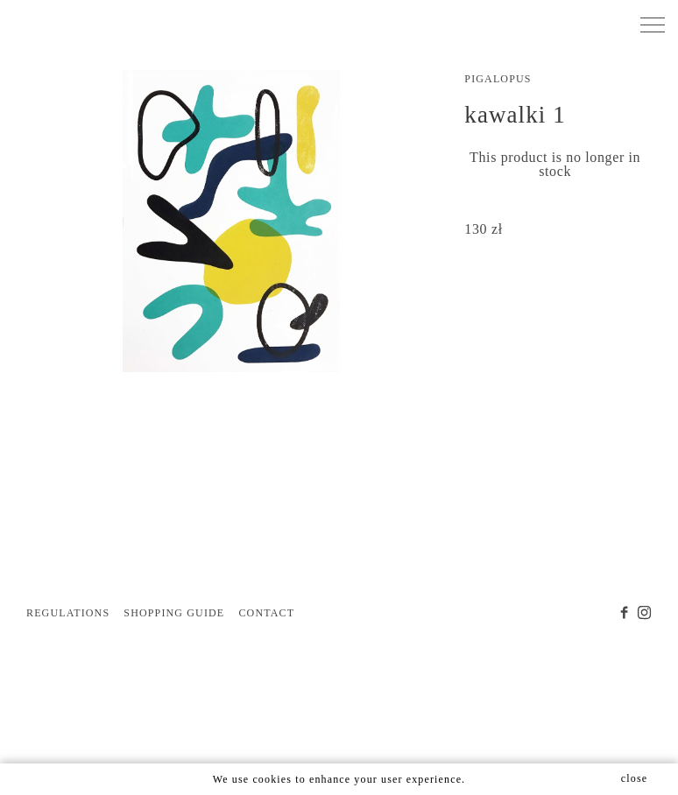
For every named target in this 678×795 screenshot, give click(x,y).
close (634, 778)
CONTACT (266, 613)
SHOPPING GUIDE (174, 613)
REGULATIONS (67, 613)
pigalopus (497, 79)
